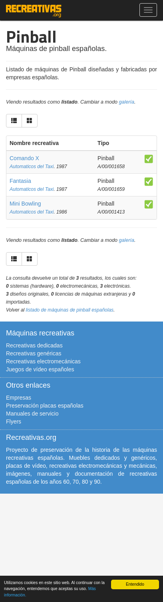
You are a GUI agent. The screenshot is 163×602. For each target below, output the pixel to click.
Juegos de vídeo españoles (40, 369)
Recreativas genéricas (34, 353)
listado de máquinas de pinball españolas (70, 310)
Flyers (13, 421)
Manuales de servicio (32, 413)
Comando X (24, 158)
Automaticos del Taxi (32, 166)
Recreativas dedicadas (34, 345)
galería (127, 102)
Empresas (18, 397)
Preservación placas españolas (44, 405)
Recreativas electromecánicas (43, 361)
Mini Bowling (25, 203)
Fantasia (20, 181)
